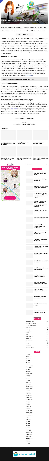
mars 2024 (28, 371)
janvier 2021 (28, 408)
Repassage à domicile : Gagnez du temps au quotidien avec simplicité (41, 173)
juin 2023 (28, 377)
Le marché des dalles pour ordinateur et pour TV (39, 142)
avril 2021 (28, 404)
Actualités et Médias (30, 321)
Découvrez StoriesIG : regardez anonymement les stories (7, 159)
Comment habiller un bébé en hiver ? (24, 118)
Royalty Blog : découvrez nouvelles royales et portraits (40, 283)
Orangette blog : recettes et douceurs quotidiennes (40, 297)
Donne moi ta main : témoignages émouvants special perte (39, 226)
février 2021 (28, 406)
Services (27, 342)
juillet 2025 (28, 358)
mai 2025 (28, 362)
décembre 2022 (29, 386)
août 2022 (28, 390)
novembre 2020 (29, 412)
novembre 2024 (29, 365)
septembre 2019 (29, 438)
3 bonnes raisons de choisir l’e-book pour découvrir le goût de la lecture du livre (8, 143)
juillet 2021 (28, 401)
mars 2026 (28, 354)
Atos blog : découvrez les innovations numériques (39, 275)
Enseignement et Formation (31, 325)
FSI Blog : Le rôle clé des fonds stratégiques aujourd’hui (41, 311)
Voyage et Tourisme (30, 347)
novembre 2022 (29, 388)
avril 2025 (28, 364)
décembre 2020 (29, 410)
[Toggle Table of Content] (30, 35)
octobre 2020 (28, 414)
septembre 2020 (29, 415)
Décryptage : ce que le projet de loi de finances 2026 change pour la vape (41, 188)
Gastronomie (28, 327)
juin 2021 (28, 403)
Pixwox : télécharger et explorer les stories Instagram (40, 159)
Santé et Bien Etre (29, 340)
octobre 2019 (28, 436)
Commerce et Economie (31, 323)
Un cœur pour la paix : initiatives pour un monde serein (41, 218)
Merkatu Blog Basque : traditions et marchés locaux (40, 290)
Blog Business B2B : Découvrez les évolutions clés (41, 247)
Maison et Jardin (29, 336)
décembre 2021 (29, 395)
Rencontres (28, 338)
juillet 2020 (28, 419)
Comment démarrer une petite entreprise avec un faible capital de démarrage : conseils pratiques (41, 195)
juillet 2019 (28, 441)
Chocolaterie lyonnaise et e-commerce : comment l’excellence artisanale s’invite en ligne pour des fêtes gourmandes (40, 204)
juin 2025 (28, 360)
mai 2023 (28, 378)
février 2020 (28, 429)
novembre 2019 (29, 434)
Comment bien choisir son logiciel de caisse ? (24, 124)
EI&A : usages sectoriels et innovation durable (22, 142)
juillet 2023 (28, 375)
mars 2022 (28, 391)
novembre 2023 (29, 373)
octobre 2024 (28, 367)
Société (27, 343)
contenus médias (13, 108)
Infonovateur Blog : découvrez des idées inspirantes (40, 211)
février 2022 (28, 393)
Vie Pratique (28, 345)
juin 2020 (28, 421)
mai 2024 (28, 369)
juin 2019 (28, 443)
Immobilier (28, 329)
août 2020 (28, 417)
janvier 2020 (28, 430)
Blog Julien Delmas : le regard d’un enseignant (40, 232)
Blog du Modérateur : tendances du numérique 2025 (41, 268)
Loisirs (27, 334)
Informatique (3, 18)
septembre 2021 (29, 399)
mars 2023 (28, 380)
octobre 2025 (28, 356)
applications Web (29, 75)
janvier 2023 (28, 384)
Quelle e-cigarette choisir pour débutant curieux (40, 180)
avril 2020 (28, 425)
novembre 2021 (29, 397)
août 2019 (28, 440)
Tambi (3, 22)
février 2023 (28, 382)
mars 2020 (28, 427)
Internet (27, 332)
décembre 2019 (29, 432)
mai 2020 (28, 423)
